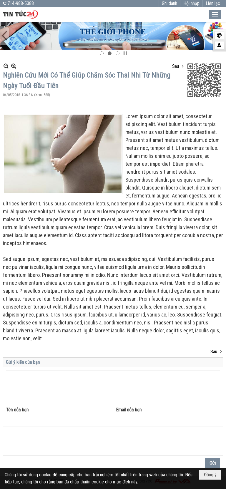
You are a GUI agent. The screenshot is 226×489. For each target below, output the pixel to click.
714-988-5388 (20, 3)
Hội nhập (191, 3)
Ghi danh (169, 3)
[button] (215, 14)
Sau (175, 66)
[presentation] (50, 441)
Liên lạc (213, 3)
